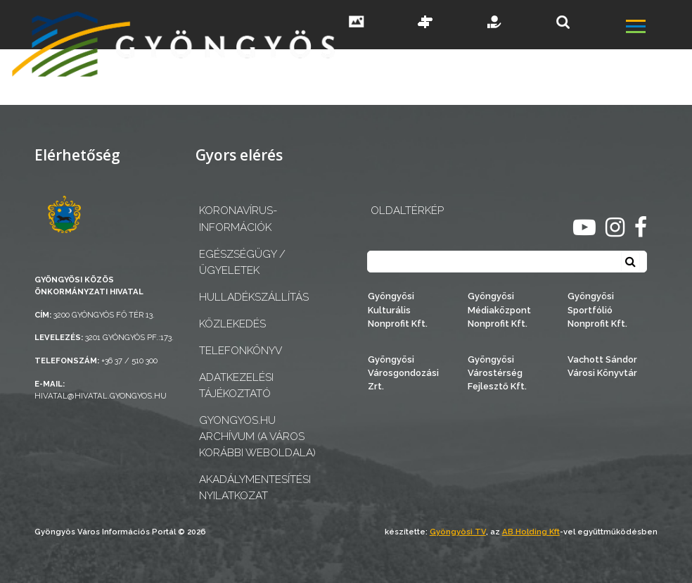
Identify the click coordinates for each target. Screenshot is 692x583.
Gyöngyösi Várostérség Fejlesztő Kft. (497, 372)
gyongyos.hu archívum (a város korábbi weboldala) (257, 436)
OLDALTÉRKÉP (407, 210)
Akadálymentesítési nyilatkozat (255, 487)
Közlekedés (232, 324)
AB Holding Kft (531, 532)
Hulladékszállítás (254, 297)
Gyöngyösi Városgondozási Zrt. (403, 372)
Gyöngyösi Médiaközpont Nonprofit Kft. (499, 309)
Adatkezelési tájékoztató (236, 385)
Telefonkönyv (240, 350)
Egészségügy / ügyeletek (242, 262)
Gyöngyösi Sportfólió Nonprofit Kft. (597, 309)
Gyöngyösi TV (458, 532)
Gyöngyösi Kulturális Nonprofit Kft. (398, 309)
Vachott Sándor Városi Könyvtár (602, 366)
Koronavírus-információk (238, 218)
